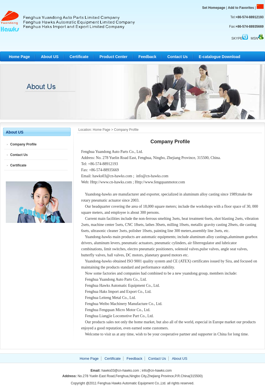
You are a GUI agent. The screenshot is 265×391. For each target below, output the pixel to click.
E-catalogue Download (219, 56)
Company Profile (23, 144)
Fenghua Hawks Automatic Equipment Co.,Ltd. (67, 20)
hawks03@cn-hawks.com (112, 176)
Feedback (148, 56)
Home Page (19, 56)
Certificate (79, 56)
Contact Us (177, 56)
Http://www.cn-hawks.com (111, 182)
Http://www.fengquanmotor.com (160, 182)
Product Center (113, 56)
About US (50, 56)
